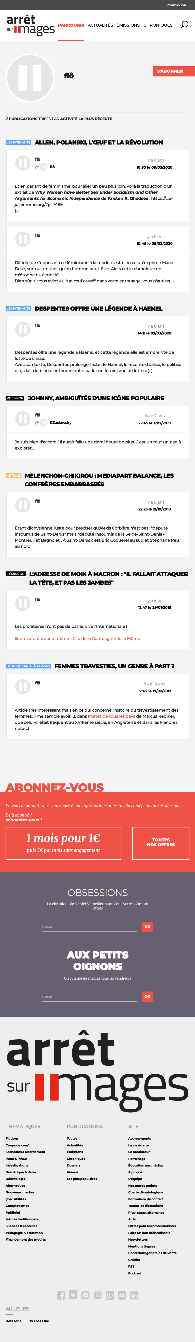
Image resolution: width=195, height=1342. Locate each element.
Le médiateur (139, 1152)
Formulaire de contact (146, 1199)
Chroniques (157, 25)
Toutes (72, 1138)
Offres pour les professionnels (152, 1226)
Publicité (13, 1213)
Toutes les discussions (145, 1206)
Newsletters (138, 1239)
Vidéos (72, 1172)
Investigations (17, 1165)
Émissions (128, 25)
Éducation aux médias (145, 1165)
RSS (131, 1266)
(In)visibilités (16, 1199)
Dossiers (73, 1165)
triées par (59, 119)
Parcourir (71, 25)
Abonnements (139, 1138)
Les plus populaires (82, 1179)
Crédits (134, 1260)
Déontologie (16, 1179)
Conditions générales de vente (152, 1253)
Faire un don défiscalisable (149, 1233)
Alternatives (15, 1186)
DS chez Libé (38, 1321)
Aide (132, 1219)
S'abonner (170, 71)
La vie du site (138, 1145)
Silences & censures (21, 1226)
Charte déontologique (145, 1192)
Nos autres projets (142, 1186)
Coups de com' (17, 1145)
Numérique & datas (21, 1172)
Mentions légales (141, 1246)
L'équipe (135, 1179)
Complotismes (17, 1206)
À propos (135, 1172)
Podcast (134, 1273)
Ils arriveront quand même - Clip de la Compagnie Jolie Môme (77, 638)
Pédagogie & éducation (24, 1233)
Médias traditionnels (22, 1219)
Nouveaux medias (20, 1192)
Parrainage (136, 1159)
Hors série (14, 1321)
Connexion (176, 5)
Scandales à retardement (25, 1152)
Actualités (100, 25)
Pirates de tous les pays (111, 716)
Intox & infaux (16, 1159)
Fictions (12, 1138)
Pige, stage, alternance (146, 1213)
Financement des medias (26, 1239)
